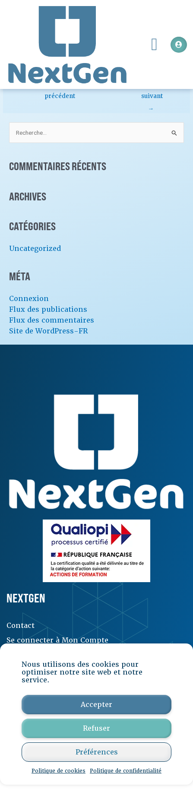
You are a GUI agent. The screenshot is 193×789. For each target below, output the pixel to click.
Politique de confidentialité (125, 770)
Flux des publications (48, 309)
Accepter (96, 704)
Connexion (29, 298)
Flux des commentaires (51, 320)
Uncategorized (35, 248)
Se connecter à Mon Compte (57, 640)
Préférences (97, 752)
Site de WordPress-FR (48, 331)
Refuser (96, 728)
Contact (20, 625)
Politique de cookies (58, 770)
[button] (154, 44)
